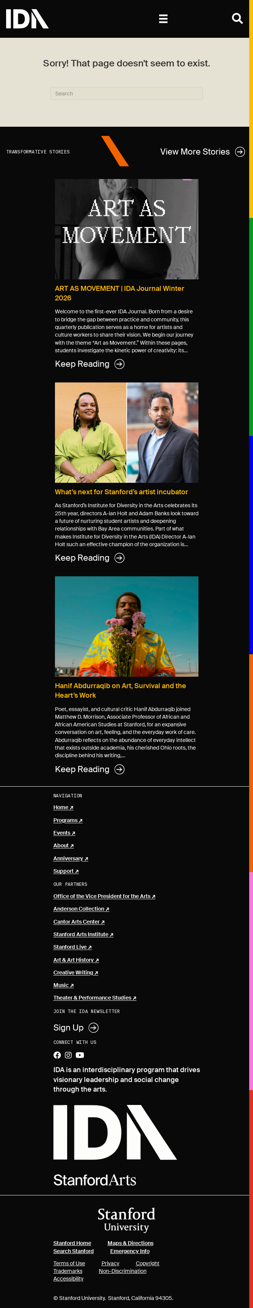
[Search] (126, 93)
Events (61, 833)
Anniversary (68, 858)
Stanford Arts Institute (80, 934)
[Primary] (163, 18)
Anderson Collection (78, 909)
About (61, 845)
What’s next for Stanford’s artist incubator (121, 492)
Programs (65, 820)
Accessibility (68, 1278)
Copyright (148, 1263)
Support (63, 871)
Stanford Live (70, 947)
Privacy (110, 1263)
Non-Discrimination (123, 1271)
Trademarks (67, 1271)
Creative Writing (73, 973)
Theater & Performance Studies (92, 998)
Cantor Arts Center (76, 922)
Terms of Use (69, 1263)
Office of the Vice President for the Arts (101, 896)
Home (60, 807)
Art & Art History (73, 960)
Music (61, 985)
